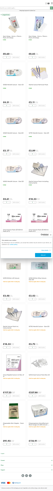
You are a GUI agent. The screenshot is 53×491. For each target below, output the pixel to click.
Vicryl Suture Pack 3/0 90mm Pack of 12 (39, 230)
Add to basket (16, 57)
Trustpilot (2, 453)
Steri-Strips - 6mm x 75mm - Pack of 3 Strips (12, 37)
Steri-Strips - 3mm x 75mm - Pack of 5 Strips (38, 37)
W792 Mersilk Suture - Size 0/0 (39, 326)
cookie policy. (14, 244)
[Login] (46, 3)
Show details (44, 250)
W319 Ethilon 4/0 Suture (11, 278)
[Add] (9, 57)
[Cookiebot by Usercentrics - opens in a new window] (41, 235)
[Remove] (4, 57)
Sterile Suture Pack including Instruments (38, 182)
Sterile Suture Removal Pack (38, 84)
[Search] (51, 7)
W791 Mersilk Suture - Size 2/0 (39, 133)
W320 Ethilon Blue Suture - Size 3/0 (38, 278)
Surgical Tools (6, 14)
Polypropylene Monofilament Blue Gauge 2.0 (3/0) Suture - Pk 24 (38, 424)
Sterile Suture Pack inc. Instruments (11, 327)
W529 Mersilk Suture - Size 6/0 (13, 133)
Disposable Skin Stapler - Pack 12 (13, 424)
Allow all (43, 255)
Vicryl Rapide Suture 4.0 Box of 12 (13, 375)
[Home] (52, 3)
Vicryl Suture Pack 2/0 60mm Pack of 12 (13, 230)
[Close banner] (50, 234)
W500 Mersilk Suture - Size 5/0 (13, 181)
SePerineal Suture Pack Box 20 (39, 375)
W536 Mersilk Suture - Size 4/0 (13, 84)
